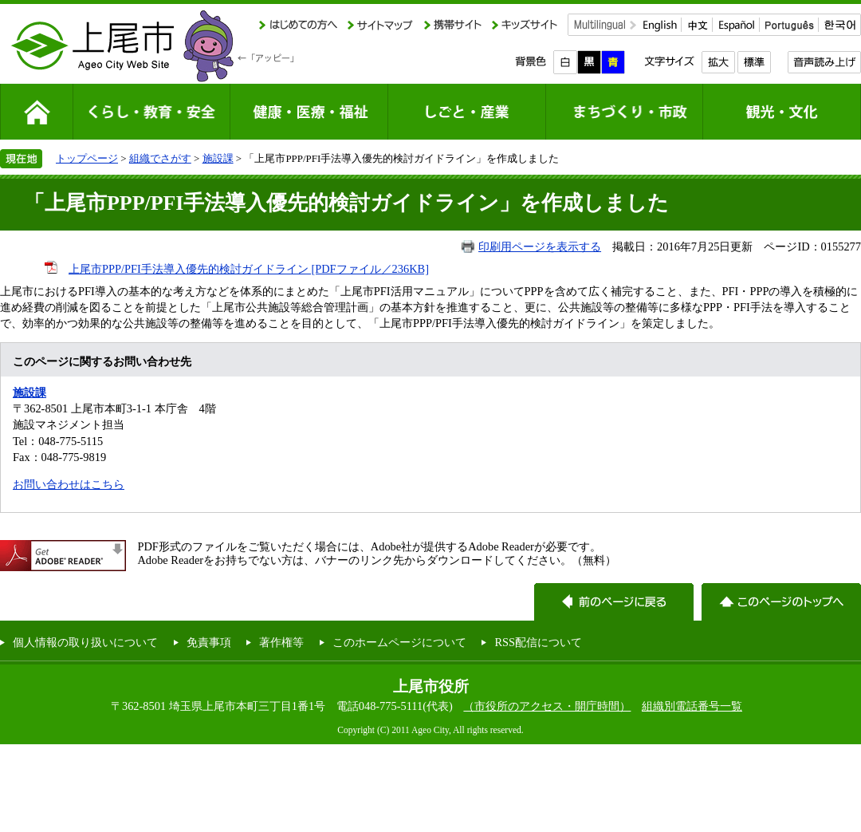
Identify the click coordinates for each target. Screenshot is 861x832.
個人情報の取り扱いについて (85, 642)
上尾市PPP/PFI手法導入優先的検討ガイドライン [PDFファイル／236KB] (249, 268)
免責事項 (209, 642)
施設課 (218, 158)
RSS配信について (538, 642)
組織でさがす (160, 158)
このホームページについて (399, 642)
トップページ (87, 158)
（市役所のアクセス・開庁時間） (547, 706)
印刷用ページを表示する (539, 246)
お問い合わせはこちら (68, 484)
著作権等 (281, 642)
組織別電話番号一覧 (692, 706)
